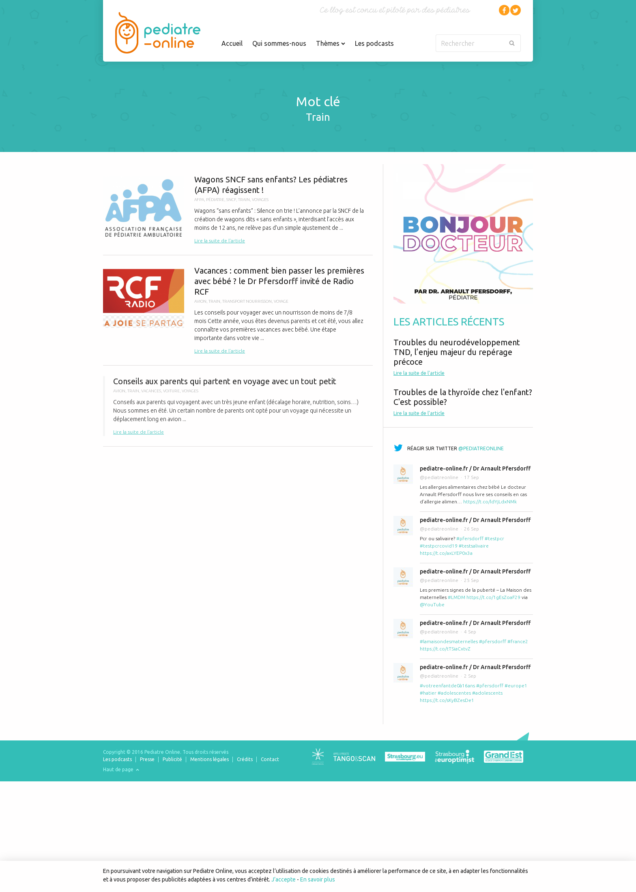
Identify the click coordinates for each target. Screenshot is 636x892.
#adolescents (487, 692)
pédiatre (215, 199)
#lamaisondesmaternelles (449, 641)
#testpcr (494, 538)
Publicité (172, 759)
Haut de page (121, 769)
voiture (171, 394)
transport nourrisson (247, 301)
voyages (260, 199)
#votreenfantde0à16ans (447, 685)
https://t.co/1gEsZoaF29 (493, 597)
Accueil (232, 43)
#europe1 (516, 685)
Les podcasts (374, 43)
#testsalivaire (474, 545)
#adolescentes (454, 692)
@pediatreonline (481, 448)
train (244, 199)
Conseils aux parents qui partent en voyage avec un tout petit (238, 410)
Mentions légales (209, 759)
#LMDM (456, 597)
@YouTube (432, 604)
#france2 (517, 641)
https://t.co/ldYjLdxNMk (490, 501)
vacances (151, 394)
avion (200, 301)
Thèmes (330, 43)
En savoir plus (317, 879)
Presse (147, 759)
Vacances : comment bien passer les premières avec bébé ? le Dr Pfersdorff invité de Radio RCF (238, 310)
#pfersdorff (469, 538)
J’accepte (283, 879)
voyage (281, 301)
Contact (270, 759)
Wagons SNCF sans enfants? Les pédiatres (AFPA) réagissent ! (238, 209)
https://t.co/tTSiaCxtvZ (445, 648)
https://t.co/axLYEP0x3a (446, 553)
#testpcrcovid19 (439, 545)
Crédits (245, 759)
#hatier (428, 692)
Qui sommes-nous (279, 43)
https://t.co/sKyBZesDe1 (447, 700)
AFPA (199, 199)
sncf (231, 199)
